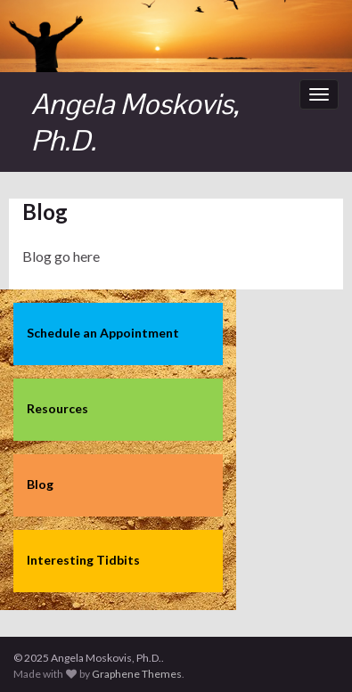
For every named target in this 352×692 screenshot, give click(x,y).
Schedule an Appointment (103, 332)
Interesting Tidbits (83, 559)
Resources (57, 408)
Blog (40, 484)
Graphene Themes (137, 673)
